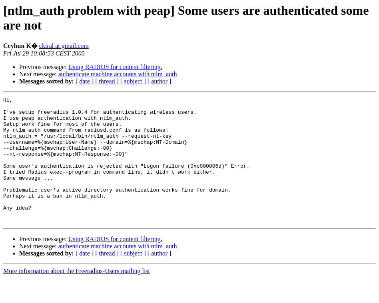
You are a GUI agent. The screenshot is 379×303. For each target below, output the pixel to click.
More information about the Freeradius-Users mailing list (76, 296)
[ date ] (85, 81)
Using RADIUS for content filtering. (115, 66)
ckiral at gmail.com (64, 45)
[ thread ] (107, 81)
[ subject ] (133, 81)
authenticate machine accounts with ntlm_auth (117, 74)
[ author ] (160, 81)
